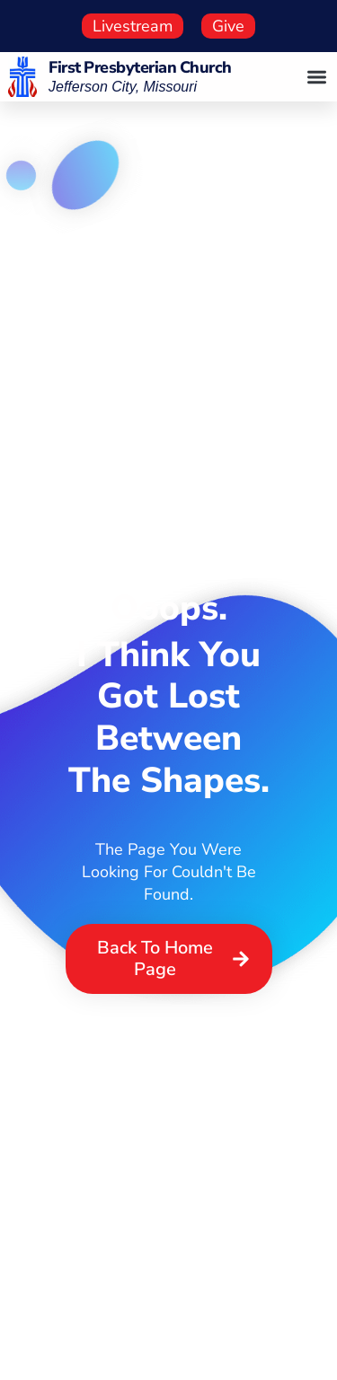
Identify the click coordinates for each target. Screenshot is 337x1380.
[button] (317, 76)
